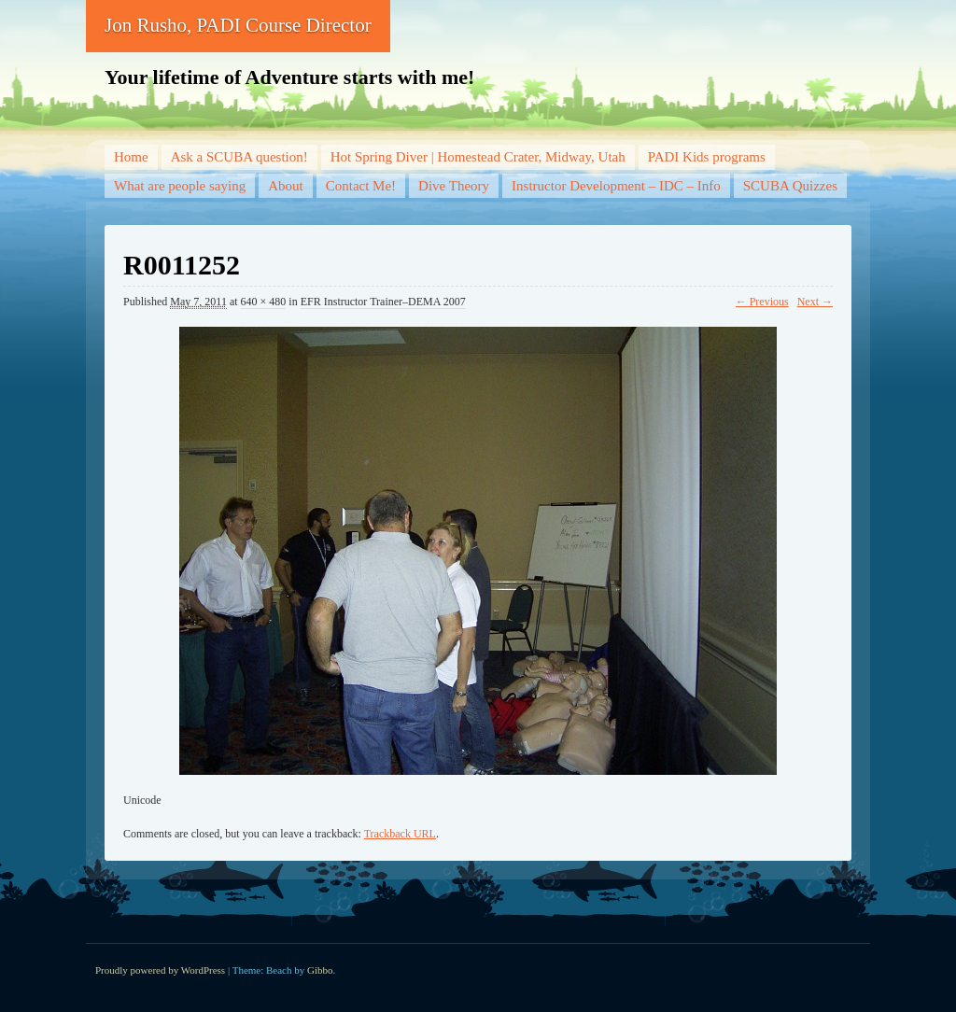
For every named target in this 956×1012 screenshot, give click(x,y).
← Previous (762, 301)
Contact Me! (361, 185)
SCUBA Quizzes (790, 185)
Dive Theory (453, 185)
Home (131, 156)
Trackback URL (400, 833)
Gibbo (320, 970)
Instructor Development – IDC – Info (616, 185)
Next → (815, 301)
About (285, 185)
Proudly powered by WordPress (160, 970)
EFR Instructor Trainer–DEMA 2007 (383, 301)
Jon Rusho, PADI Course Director (238, 25)
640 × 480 (264, 301)
